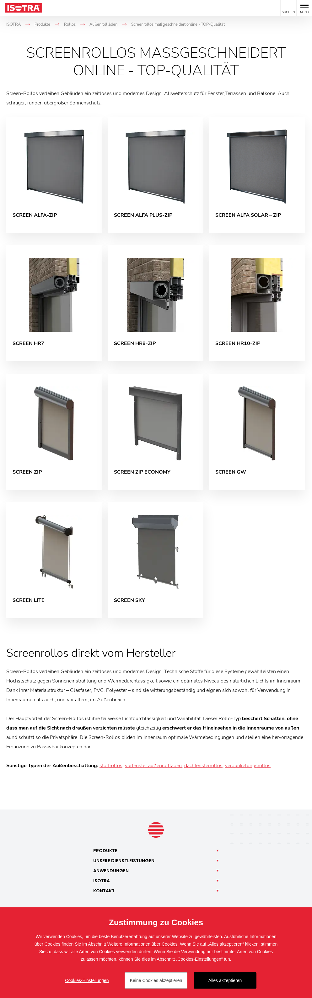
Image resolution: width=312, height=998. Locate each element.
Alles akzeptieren (225, 980)
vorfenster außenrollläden (153, 766)
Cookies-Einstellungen (87, 980)
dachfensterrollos (203, 766)
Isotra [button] (101, 882)
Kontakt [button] (104, 892)
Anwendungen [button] (111, 871)
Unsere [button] (123, 861)
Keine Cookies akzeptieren (156, 980)
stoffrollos (111, 766)
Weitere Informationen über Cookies (142, 944)
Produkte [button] (105, 851)
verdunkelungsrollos (248, 766)
